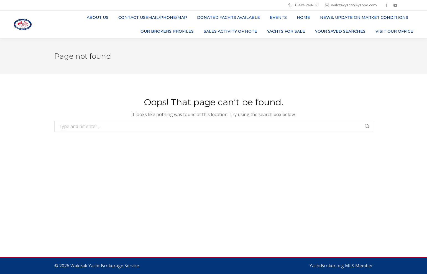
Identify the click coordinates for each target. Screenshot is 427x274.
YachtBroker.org (327, 266)
